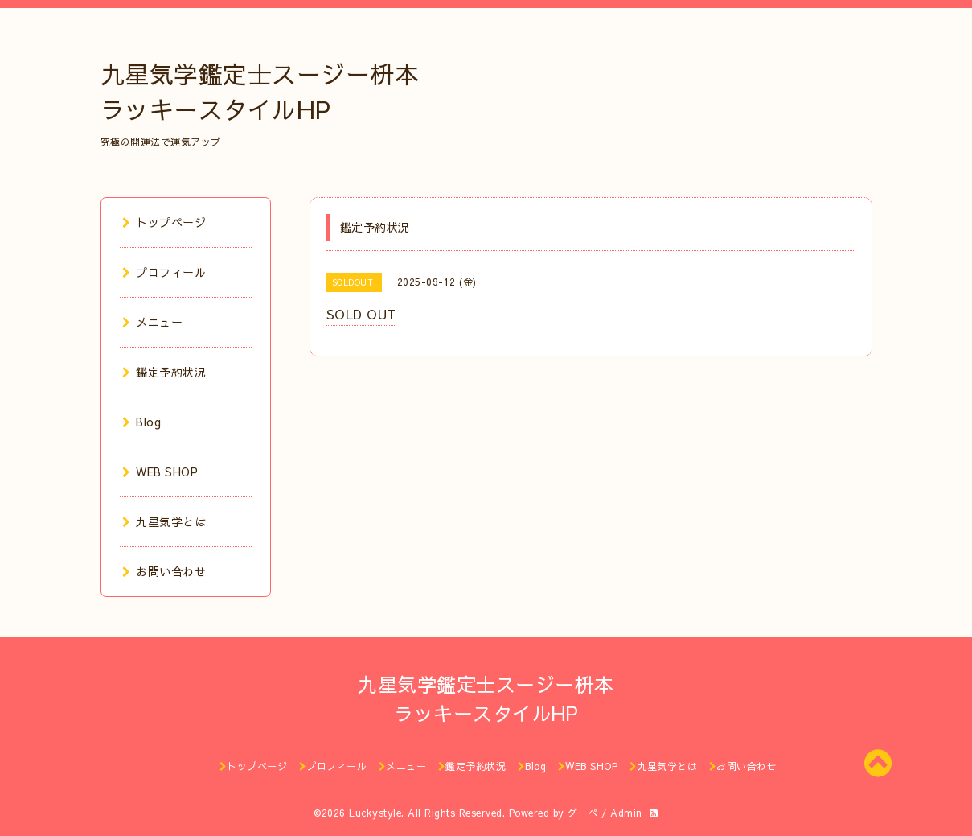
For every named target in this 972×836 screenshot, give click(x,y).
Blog (142, 422)
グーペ (583, 812)
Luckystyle (375, 812)
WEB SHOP (160, 471)
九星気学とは (164, 521)
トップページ (164, 222)
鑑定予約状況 (164, 372)
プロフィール (164, 272)
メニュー (152, 322)
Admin (626, 812)
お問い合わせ (164, 571)
